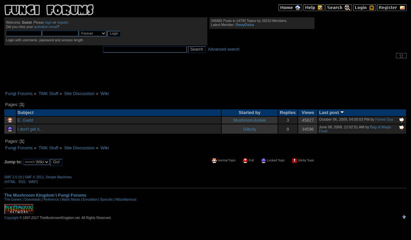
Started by (249, 112)
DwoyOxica (245, 25)
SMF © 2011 (34, 177)
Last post (331, 112)
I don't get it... (30, 129)
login (48, 22)
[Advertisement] (206, 75)
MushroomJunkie (249, 120)
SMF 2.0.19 (13, 177)
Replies (288, 112)
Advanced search (224, 49)
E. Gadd (25, 120)
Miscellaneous (125, 199)
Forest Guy (384, 119)
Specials (106, 199)
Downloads (32, 199)
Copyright (11, 218)
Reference (51, 199)
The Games (13, 199)
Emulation (90, 199)
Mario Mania (71, 199)
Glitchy (249, 129)
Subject (26, 112)
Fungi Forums (72, 195)
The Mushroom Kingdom (29, 195)
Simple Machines (59, 177)
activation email (46, 27)
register (62, 22)
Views (308, 112)
